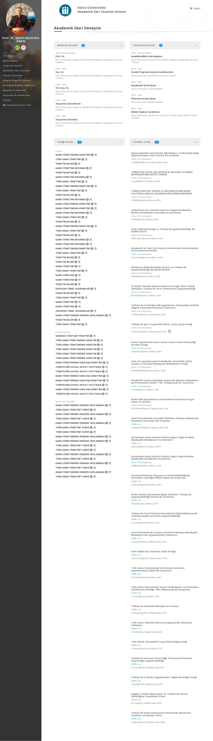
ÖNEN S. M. (136, 424)
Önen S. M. (136, 159)
